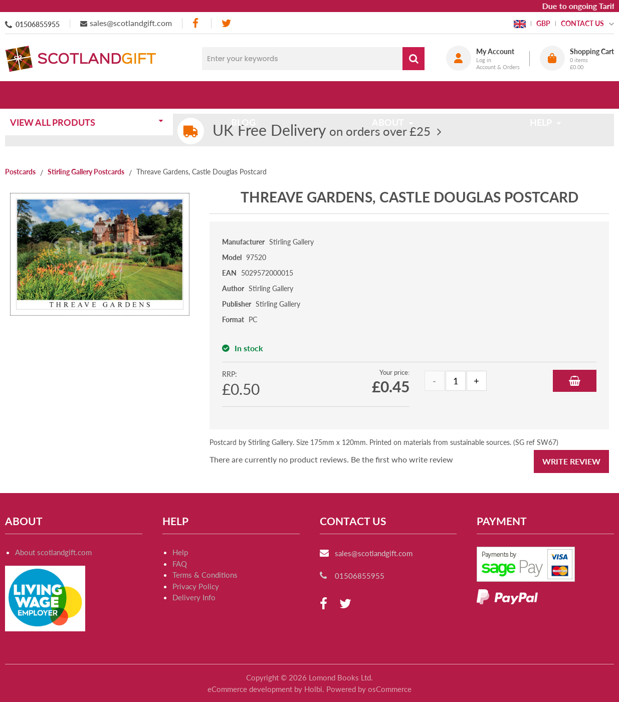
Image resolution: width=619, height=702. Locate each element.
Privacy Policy (195, 586)
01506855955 (38, 24)
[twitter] (226, 23)
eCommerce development (250, 688)
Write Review (571, 461)
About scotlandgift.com (53, 552)
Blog (247, 94)
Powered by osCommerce (368, 688)
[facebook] (196, 23)
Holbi (313, 688)
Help (180, 552)
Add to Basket (574, 381)
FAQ (179, 563)
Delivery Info (194, 597)
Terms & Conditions (205, 574)
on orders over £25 (322, 131)
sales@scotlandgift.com (131, 23)
